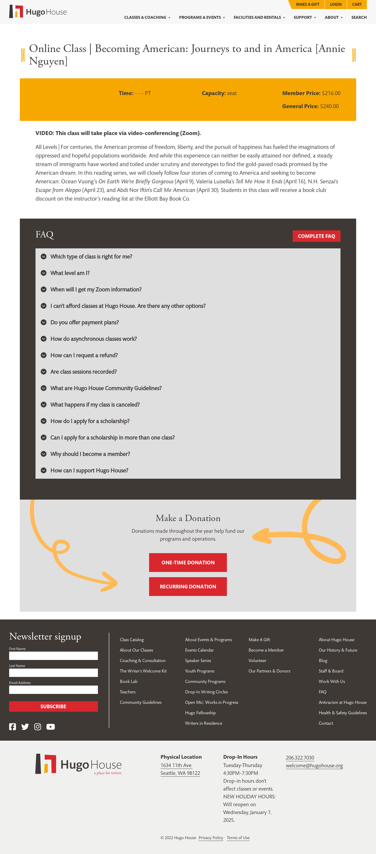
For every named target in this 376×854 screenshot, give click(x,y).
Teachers (128, 692)
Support (305, 17)
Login (336, 4)
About (334, 17)
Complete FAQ (316, 236)
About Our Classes (136, 650)
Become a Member (266, 650)
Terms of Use (238, 837)
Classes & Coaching (147, 17)
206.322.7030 (300, 757)
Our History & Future (338, 650)
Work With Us (332, 681)
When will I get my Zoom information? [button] (91, 289)
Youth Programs (199, 671)
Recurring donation (188, 586)
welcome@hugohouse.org (314, 765)
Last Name (17, 665)
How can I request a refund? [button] (79, 355)
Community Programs (205, 681)
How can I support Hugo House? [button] (84, 470)
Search (359, 17)
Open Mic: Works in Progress (211, 702)
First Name (17, 648)
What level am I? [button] (65, 273)
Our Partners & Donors (269, 671)
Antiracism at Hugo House (343, 702)
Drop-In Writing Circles (206, 692)
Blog (323, 660)
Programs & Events (202, 17)
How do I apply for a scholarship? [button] (85, 421)
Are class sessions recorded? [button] (79, 371)
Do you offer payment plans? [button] (80, 322)
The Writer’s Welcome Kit (143, 671)
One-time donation (188, 562)
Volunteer (257, 660)
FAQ (322, 692)
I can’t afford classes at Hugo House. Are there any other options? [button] (123, 305)
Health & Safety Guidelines (343, 713)
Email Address (20, 682)
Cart (357, 4)
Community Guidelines (140, 702)
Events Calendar (199, 650)
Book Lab (129, 681)
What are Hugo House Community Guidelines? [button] (101, 388)
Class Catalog (132, 639)
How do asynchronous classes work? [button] (89, 338)
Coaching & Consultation (143, 660)
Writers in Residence (203, 723)
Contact (326, 723)
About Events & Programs (208, 639)
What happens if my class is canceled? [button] (90, 404)
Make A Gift (307, 4)
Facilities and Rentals (260, 17)
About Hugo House (336, 639)
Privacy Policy (211, 837)
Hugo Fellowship (200, 713)
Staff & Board (331, 671)
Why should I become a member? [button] (85, 454)
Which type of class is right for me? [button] (86, 256)
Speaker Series (198, 660)
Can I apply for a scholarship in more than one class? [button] (108, 437)
